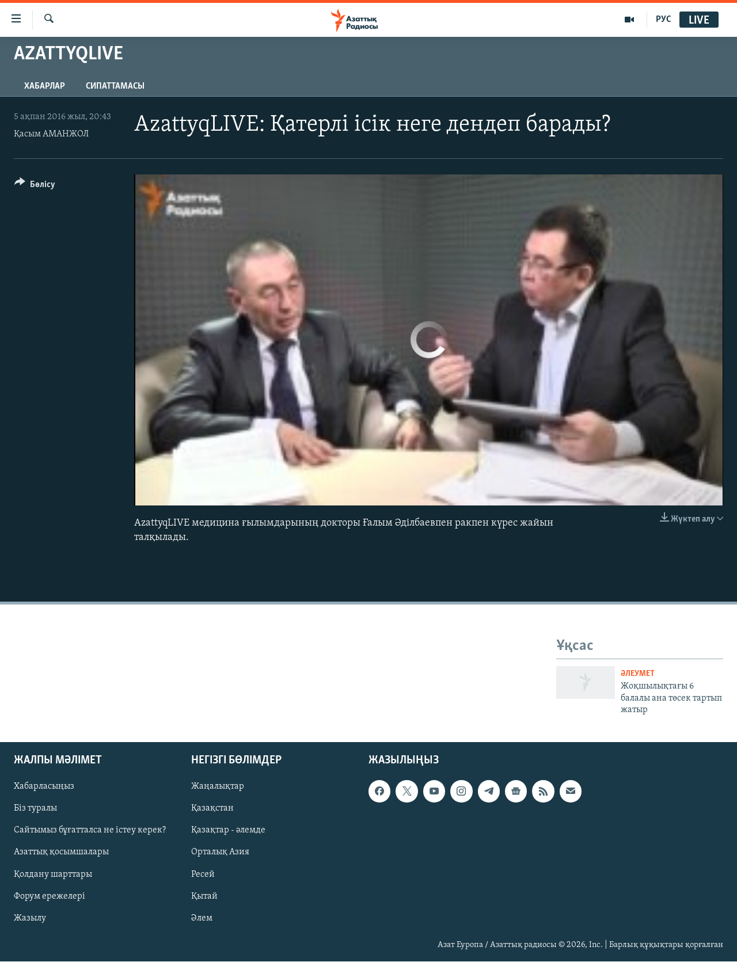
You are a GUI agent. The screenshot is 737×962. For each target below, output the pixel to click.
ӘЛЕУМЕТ (638, 674)
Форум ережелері (49, 896)
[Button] (34, 186)
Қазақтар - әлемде (228, 830)
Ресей (203, 874)
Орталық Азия (220, 852)
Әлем (201, 918)
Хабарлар (44, 86)
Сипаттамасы (115, 86)
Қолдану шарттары (53, 874)
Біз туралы (35, 808)
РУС (663, 19)
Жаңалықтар (217, 787)
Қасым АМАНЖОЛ (51, 134)
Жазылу (30, 918)
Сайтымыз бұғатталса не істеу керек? (90, 830)
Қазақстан (212, 808)
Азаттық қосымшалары (61, 852)
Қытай (204, 896)
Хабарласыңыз (44, 787)
